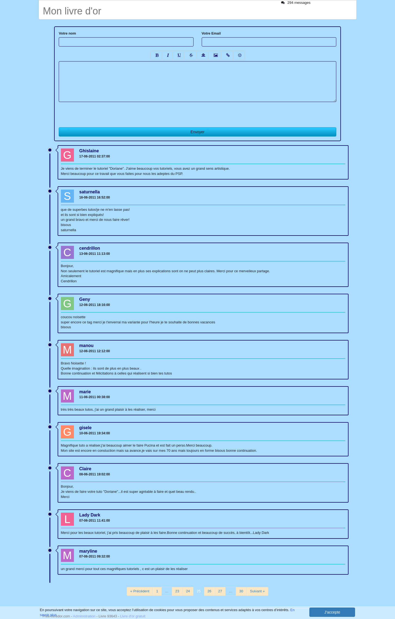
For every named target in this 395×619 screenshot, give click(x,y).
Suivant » (257, 591)
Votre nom (67, 33)
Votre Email (211, 33)
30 (241, 591)
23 (177, 591)
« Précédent (139, 591)
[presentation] (100, 112)
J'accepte (332, 612)
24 (188, 591)
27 (220, 591)
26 (209, 591)
